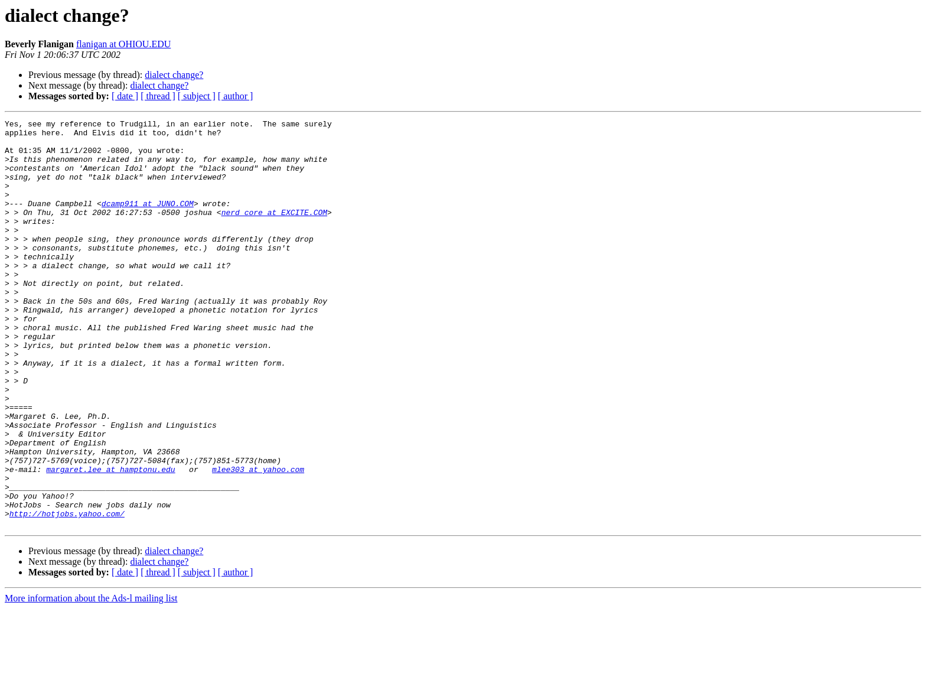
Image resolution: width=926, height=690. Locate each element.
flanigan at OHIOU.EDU (123, 44)
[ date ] (125, 96)
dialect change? (174, 75)
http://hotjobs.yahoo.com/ (67, 593)
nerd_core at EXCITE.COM (274, 231)
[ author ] (235, 96)
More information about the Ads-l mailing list (91, 680)
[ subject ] (197, 96)
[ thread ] (158, 96)
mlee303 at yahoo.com (258, 540)
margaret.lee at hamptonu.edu (110, 540)
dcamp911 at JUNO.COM (148, 221)
